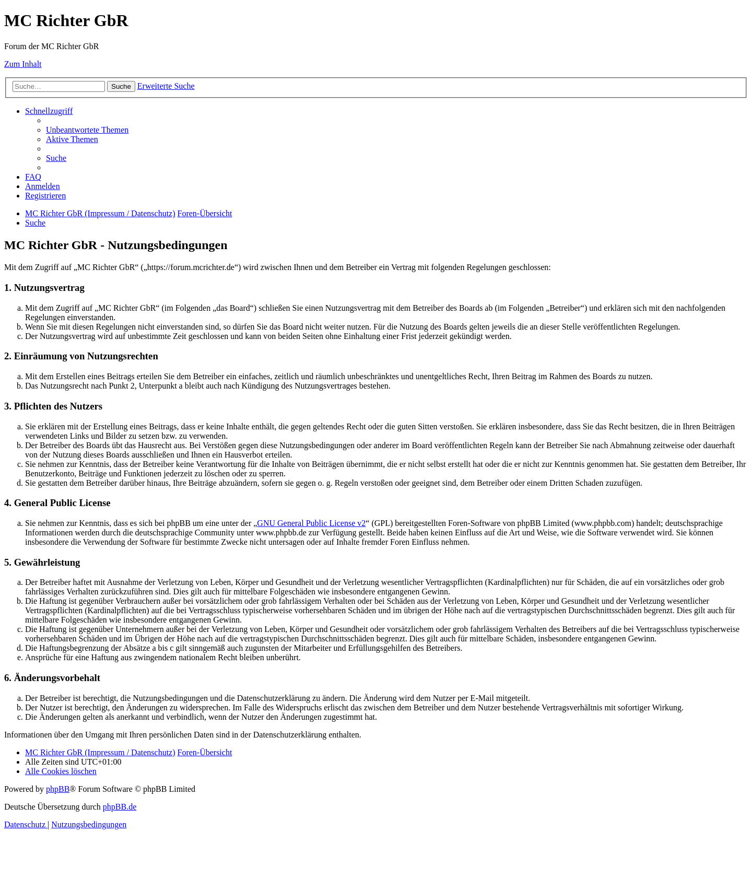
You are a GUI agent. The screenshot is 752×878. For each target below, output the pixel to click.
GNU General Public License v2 (311, 523)
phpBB (57, 789)
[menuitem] (87, 129)
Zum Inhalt (23, 64)
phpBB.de (119, 806)
